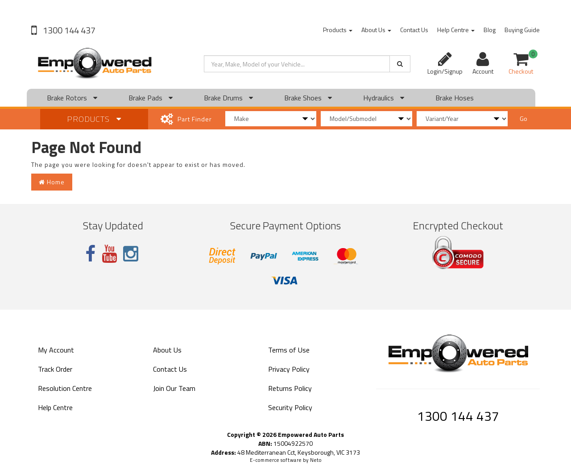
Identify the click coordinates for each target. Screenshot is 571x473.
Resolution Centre (65, 388)
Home (52, 182)
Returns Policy (290, 388)
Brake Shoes (308, 97)
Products (337, 29)
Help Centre (456, 29)
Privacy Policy (289, 369)
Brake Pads (150, 97)
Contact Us (414, 29)
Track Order (55, 369)
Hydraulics (383, 97)
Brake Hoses (454, 97)
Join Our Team (174, 388)
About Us (376, 29)
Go (523, 118)
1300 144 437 (68, 30)
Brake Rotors (72, 97)
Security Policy (290, 407)
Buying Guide (522, 29)
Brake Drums (228, 97)
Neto (316, 460)
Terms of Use (289, 349)
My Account (56, 349)
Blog (490, 29)
